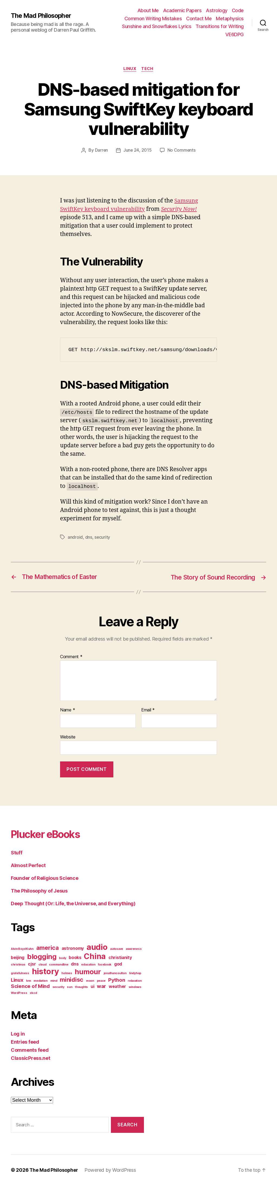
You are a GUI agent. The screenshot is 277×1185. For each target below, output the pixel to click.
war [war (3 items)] (101, 986)
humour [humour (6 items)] (88, 971)
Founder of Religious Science (44, 878)
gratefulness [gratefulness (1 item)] (20, 973)
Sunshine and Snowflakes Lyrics (156, 26)
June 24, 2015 (137, 150)
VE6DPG (234, 34)
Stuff (16, 853)
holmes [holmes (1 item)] (66, 973)
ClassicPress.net (30, 1058)
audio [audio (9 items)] (97, 947)
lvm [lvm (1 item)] (28, 981)
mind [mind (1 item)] (53, 981)
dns (88, 537)
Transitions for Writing (220, 26)
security (102, 537)
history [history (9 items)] (45, 971)
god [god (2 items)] (118, 964)
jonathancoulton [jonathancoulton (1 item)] (115, 973)
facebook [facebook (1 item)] (104, 964)
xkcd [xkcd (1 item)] (33, 993)
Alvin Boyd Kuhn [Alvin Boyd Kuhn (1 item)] (22, 949)
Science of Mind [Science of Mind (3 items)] (30, 986)
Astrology (216, 10)
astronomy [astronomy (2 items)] (73, 948)
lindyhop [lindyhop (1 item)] (135, 973)
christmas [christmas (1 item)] (18, 964)
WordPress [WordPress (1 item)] (19, 993)
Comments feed (30, 1050)
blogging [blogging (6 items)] (42, 956)
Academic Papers (182, 10)
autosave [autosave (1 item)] (116, 949)
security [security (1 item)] (58, 987)
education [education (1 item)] (88, 964)
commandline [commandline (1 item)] (58, 964)
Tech (148, 68)
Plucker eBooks (49, 834)
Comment (71, 656)
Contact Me (199, 18)
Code (238, 10)
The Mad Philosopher (42, 15)
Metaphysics (230, 18)
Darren (101, 150)
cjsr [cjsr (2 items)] (32, 964)
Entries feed (25, 1042)
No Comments (181, 150)
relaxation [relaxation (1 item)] (134, 981)
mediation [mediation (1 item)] (41, 981)
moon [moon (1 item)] (90, 981)
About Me (148, 10)
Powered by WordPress (111, 1170)
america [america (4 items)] (47, 947)
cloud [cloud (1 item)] (42, 964)
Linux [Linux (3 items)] (17, 980)
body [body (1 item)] (62, 958)
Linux (129, 68)
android (75, 537)
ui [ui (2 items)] (92, 986)
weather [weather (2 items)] (117, 986)
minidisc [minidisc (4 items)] (71, 979)
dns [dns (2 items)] (74, 964)
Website (67, 737)
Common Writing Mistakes (153, 18)
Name (67, 710)
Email (148, 710)
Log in (18, 1034)
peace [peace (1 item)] (101, 981)
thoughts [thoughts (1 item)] (81, 987)
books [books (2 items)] (75, 957)
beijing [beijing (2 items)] (17, 957)
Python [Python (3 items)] (116, 980)
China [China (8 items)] (95, 956)
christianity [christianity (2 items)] (120, 957)
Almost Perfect (28, 865)
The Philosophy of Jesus (39, 891)
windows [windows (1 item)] (135, 987)
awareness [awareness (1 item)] (134, 949)
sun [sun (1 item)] (69, 987)
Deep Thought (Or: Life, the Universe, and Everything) (73, 903)
